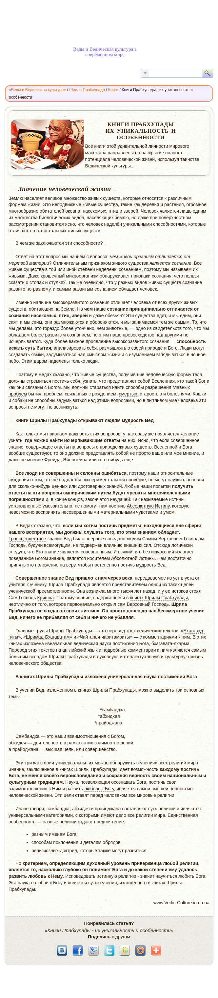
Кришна (45, 597)
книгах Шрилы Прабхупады (159, 597)
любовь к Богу (99, 788)
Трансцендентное (27, 538)
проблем (18, 393)
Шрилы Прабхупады (53, 420)
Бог (202, 381)
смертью (128, 393)
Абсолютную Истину (148, 506)
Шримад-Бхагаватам (48, 637)
